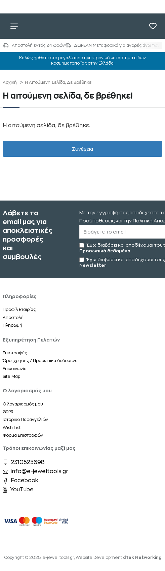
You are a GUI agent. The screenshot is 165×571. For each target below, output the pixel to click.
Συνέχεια (82, 149)
